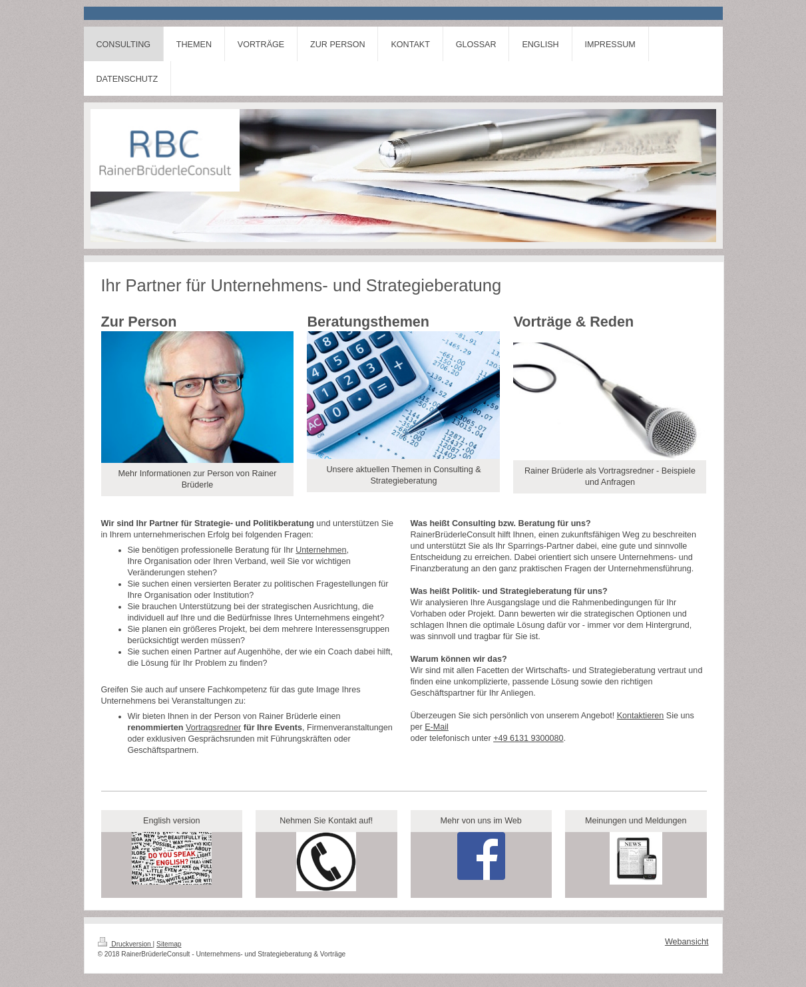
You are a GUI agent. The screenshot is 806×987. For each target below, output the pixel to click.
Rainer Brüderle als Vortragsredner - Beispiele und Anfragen (610, 476)
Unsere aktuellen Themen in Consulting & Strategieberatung (403, 475)
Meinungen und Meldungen (636, 820)
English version (171, 820)
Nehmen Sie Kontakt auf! (326, 820)
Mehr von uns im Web (481, 820)
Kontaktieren (640, 715)
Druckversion (125, 944)
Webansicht (687, 941)
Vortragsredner (213, 727)
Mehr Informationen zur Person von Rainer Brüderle (197, 479)
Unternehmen (321, 550)
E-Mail (437, 727)
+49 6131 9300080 (528, 738)
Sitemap (168, 944)
